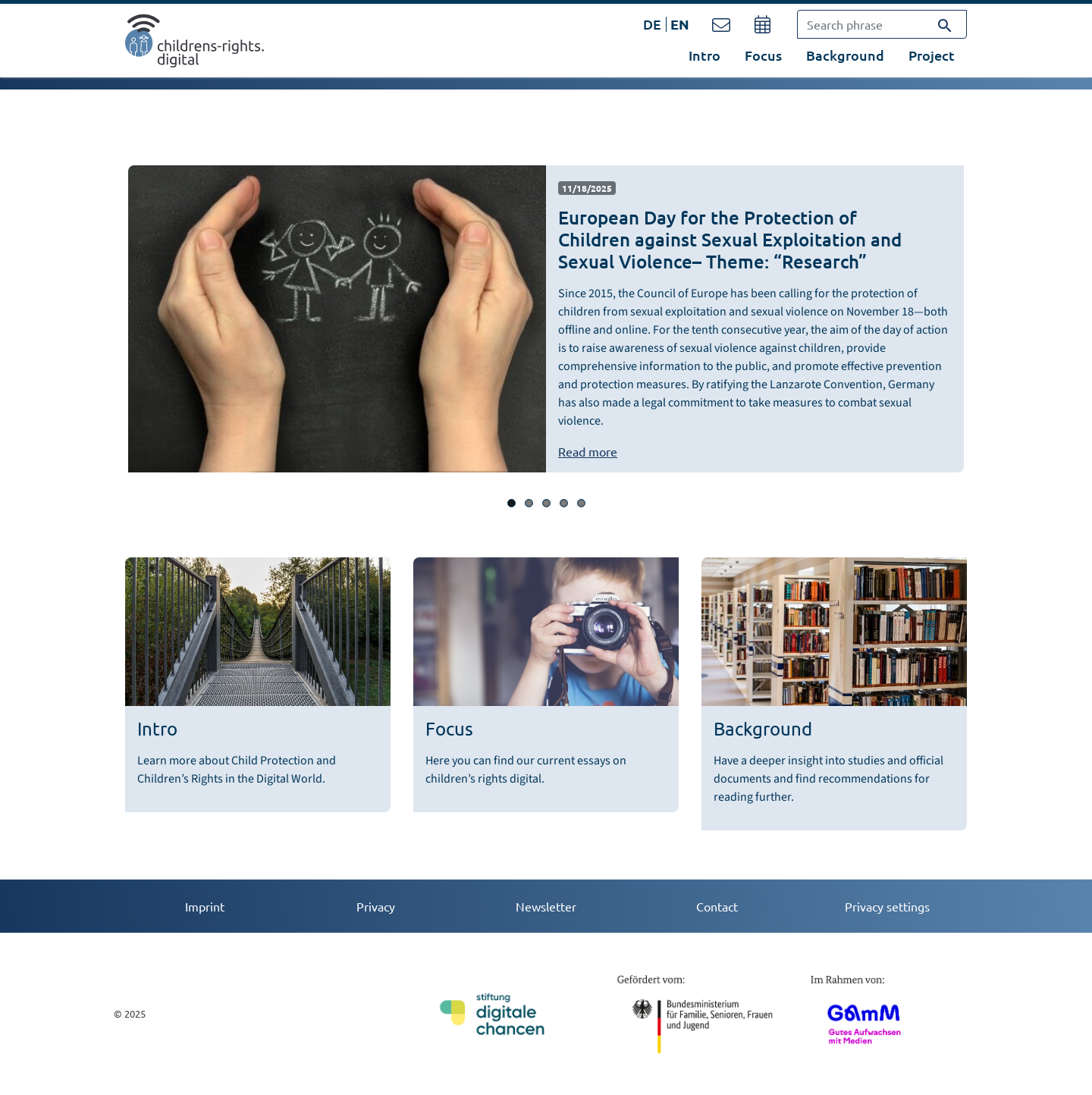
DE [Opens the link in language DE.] (652, 24)
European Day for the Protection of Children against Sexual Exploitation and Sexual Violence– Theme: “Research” (730, 239)
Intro (704, 55)
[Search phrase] (882, 24)
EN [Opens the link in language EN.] (679, 24)
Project (931, 55)
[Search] (945, 24)
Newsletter (546, 906)
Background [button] (845, 55)
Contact (717, 906)
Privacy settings (887, 906)
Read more (587, 451)
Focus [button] (763, 55)
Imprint (204, 906)
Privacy (375, 906)
